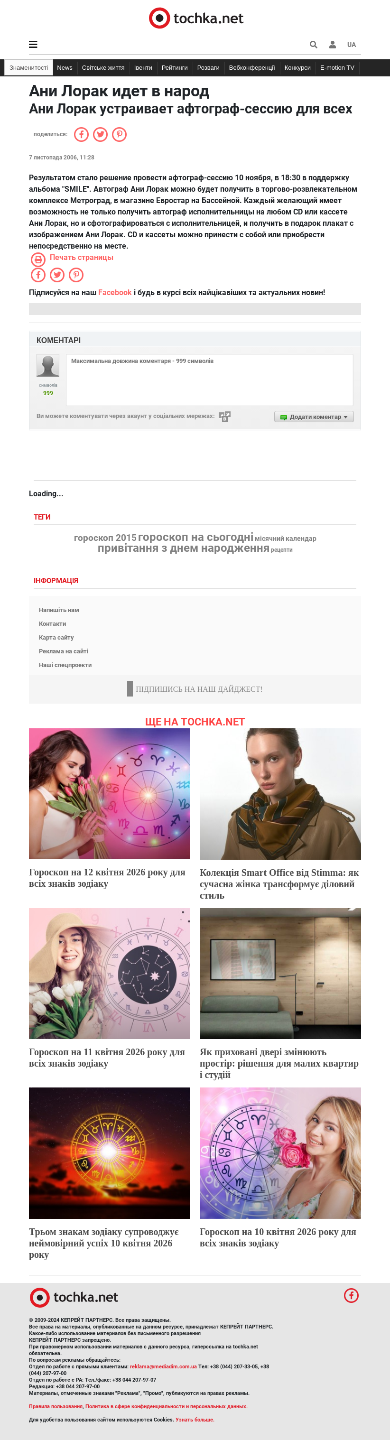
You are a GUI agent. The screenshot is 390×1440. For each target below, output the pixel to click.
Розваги (208, 67)
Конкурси (298, 67)
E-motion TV (337, 67)
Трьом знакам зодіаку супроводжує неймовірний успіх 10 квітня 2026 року (103, 1243)
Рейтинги (175, 67)
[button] (332, 44)
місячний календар (285, 539)
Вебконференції (252, 67)
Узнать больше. (195, 1420)
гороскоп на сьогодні (195, 537)
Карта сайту (56, 637)
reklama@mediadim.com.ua (163, 1367)
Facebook (115, 292)
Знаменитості (28, 67)
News (65, 67)
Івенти (143, 67)
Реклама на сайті (63, 651)
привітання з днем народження (183, 548)
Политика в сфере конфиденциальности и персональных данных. (166, 1406)
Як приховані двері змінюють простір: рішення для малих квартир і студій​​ (279, 1063)
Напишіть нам (59, 609)
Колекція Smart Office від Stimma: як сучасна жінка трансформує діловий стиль (279, 884)
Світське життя (103, 67)
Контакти (52, 623)
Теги (43, 517)
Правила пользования (56, 1406)
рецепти (282, 550)
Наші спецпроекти (65, 665)
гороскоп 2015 (105, 538)
